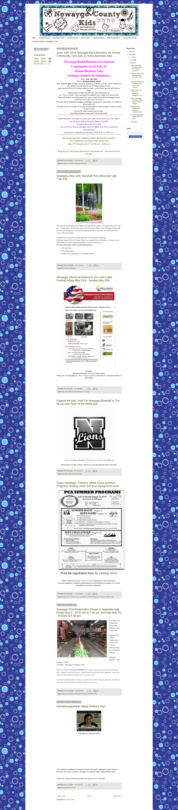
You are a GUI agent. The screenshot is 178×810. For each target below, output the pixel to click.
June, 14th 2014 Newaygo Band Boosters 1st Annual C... (136, 68)
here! (113, 583)
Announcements (44, 38)
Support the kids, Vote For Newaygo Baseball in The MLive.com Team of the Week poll (88, 402)
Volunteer (84, 163)
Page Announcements (75, 474)
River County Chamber (87, 376)
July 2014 (83, 597)
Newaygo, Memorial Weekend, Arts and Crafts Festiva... (137, 84)
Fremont (72, 597)
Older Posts (117, 796)
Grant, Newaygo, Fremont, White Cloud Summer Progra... (136, 100)
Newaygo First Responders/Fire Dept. (86, 693)
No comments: (78, 160)
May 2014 (65, 391)
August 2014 (66, 597)
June (132, 60)
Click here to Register (66, 95)
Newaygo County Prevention (83, 581)
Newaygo (77, 163)
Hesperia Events (98, 38)
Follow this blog (135, 136)
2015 (131, 52)
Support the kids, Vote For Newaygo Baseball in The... (137, 92)
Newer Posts (61, 796)
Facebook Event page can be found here (89, 100)
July (132, 57)
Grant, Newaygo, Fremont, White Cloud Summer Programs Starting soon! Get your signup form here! (87, 484)
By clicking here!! (106, 573)
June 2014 (71, 163)
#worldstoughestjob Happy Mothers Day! (80, 706)
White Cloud (109, 597)
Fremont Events (72, 38)
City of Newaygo (67, 251)
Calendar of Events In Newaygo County (45, 41)
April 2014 (45, 64)
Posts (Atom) (70, 799)
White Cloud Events (113, 38)
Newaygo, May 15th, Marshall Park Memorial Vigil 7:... (137, 76)
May (132, 63)
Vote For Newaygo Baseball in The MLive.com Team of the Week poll (89, 460)
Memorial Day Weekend (76, 391)
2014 (131, 54)
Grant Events (85, 38)
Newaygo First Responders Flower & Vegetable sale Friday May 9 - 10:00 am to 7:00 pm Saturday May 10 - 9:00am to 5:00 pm (88, 612)
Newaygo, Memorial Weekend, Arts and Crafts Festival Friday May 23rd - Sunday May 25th (84, 279)
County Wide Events (130, 38)
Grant (77, 597)
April (132, 122)
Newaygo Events (58, 38)
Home (34, 38)
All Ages (64, 163)
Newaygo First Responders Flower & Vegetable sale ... (137, 109)
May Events (65, 268)
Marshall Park (66, 248)
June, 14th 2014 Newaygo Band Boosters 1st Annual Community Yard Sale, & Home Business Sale (88, 54)
